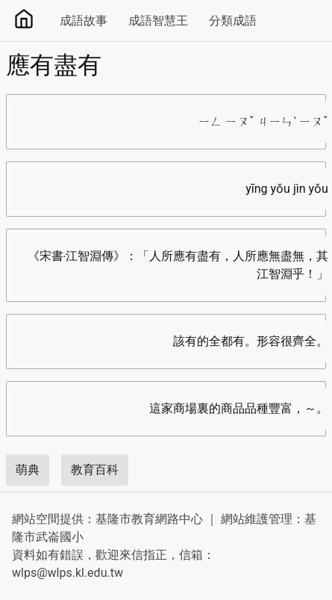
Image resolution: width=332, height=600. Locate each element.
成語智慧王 (158, 20)
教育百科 (95, 470)
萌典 (28, 470)
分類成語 (233, 20)
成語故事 (83, 20)
